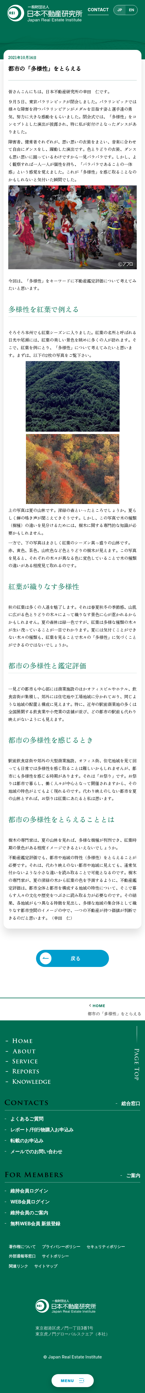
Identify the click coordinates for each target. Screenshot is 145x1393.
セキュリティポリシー (106, 1246)
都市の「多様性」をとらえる (114, 1014)
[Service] (23, 1061)
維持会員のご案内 (29, 1213)
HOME (99, 1006)
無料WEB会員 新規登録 (35, 1223)
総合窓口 (130, 1103)
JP (120, 10)
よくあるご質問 (26, 1119)
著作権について (22, 1246)
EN (131, 10)
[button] (72, 1380)
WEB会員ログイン (30, 1202)
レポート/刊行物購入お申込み (42, 1130)
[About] (22, 1051)
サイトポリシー (55, 1256)
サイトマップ (45, 1266)
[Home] (21, 1041)
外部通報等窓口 (22, 1256)
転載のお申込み (26, 1141)
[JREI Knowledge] (30, 1081)
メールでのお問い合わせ (36, 1151)
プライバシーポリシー (61, 1246)
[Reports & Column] (24, 1071)
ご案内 (133, 1175)
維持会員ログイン (29, 1191)
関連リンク (18, 1266)
